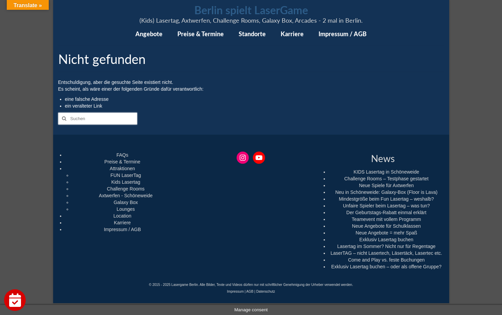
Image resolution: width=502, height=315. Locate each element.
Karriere (122, 222)
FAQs (122, 155)
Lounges (126, 209)
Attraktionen (122, 168)
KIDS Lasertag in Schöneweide (386, 172)
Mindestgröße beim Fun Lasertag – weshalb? (386, 199)
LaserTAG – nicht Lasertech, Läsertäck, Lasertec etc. (386, 253)
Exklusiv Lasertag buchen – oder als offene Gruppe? (386, 266)
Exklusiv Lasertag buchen (386, 239)
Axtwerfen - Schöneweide (126, 195)
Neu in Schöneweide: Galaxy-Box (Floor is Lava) (386, 192)
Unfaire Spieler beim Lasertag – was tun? (386, 205)
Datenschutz (265, 291)
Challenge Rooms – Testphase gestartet (386, 178)
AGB (250, 291)
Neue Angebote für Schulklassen (386, 226)
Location (122, 216)
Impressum (235, 291)
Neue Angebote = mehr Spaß (386, 232)
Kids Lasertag (125, 182)
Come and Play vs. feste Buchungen (386, 260)
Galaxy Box (126, 202)
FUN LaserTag (125, 175)
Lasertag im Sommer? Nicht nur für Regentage (386, 246)
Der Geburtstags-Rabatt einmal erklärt (386, 212)
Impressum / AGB (122, 229)
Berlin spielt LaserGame (251, 10)
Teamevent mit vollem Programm (386, 219)
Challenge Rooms (126, 189)
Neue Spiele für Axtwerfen (386, 185)
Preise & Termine (122, 161)
